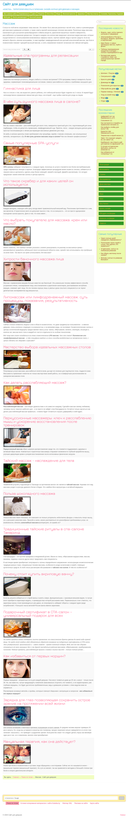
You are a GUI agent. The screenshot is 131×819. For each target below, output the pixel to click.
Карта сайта (94, 803)
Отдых (103, 101)
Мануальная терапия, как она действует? (39, 741)
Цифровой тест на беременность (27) (108, 117)
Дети (34, 14)
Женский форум (35, 17)
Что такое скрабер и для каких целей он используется (38, 183)
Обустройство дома (108, 89)
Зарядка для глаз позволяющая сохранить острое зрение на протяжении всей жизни (46, 702)
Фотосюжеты (104, 169)
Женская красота (69, 14)
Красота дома (106, 79)
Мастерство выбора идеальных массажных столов (47, 347)
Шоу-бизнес (104, 204)
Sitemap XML (67, 803)
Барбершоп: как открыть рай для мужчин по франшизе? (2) (112, 143)
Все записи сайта (10, 14)
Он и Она (50, 14)
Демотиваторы (105, 184)
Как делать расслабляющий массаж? (34, 382)
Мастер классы (93, 14)
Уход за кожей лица (108, 95)
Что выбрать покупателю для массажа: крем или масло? (45, 222)
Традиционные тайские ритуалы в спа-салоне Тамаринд (43, 531)
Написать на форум (107, 218)
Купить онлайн (105, 209)
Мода (58, 14)
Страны (102, 174)
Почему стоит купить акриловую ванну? (38, 574)
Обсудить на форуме (107, 213)
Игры (101, 194)
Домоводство (106, 82)
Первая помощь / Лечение (110, 92)
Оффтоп (103, 223)
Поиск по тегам (12, 803)
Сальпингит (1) (106, 120)
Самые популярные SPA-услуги (30, 143)
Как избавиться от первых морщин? (34, 656)
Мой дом (7, 17)
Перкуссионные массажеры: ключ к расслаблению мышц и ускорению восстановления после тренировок (47, 421)
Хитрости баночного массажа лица (33, 259)
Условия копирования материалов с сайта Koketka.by (40, 803)
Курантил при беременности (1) (107, 132)
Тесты (102, 189)
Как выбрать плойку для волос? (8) (110, 128)
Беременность (24, 14)
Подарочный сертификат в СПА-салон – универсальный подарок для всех (37, 614)
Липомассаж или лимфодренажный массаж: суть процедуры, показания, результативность (45, 299)
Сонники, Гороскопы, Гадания (112, 14)
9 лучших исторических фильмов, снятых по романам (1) (109, 148)
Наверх (123, 815)
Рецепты (41, 14)
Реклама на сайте (81, 803)
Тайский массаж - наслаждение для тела (38, 460)
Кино (101, 199)
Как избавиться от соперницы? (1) (107, 153)
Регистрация (104, 165)
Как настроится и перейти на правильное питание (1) (111, 124)
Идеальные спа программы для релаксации (40, 55)
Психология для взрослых (110, 85)
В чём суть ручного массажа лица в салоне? (41, 101)
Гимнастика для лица (21, 88)
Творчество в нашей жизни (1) (112, 135)
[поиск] (61, 798)
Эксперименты (105, 179)
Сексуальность (106, 76)
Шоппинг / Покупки (108, 73)
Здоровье (81, 14)
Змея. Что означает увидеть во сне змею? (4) (111, 139)
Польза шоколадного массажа (29, 493)
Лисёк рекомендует (20, 17)
